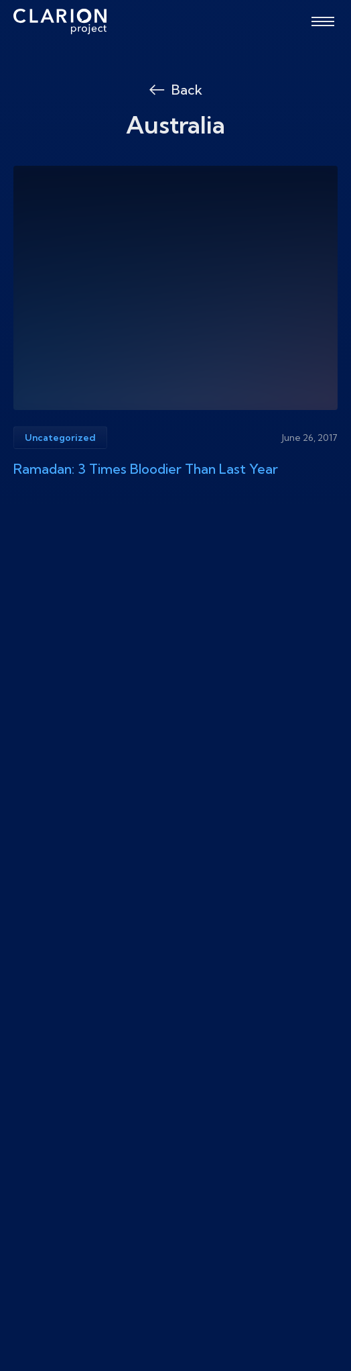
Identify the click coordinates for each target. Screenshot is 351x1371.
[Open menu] (323, 21)
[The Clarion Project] (60, 21)
